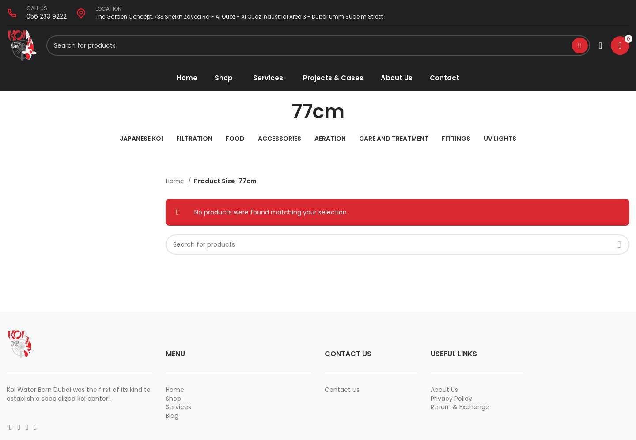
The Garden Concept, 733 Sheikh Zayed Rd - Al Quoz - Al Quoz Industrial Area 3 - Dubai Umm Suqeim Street (239, 16)
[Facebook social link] (11, 429)
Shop (173, 399)
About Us (444, 391)
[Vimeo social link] (35, 429)
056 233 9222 (46, 16)
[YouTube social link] (27, 429)
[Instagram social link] (19, 429)
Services (178, 408)
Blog (172, 417)
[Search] (318, 46)
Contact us (342, 391)
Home (176, 182)
